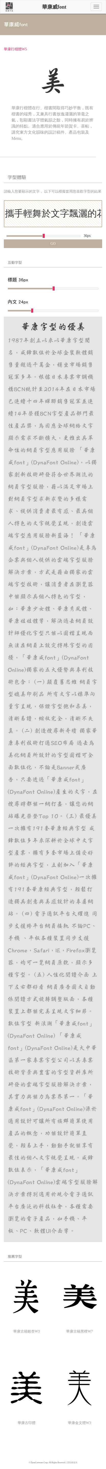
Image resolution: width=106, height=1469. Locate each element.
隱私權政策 (72, 1462)
